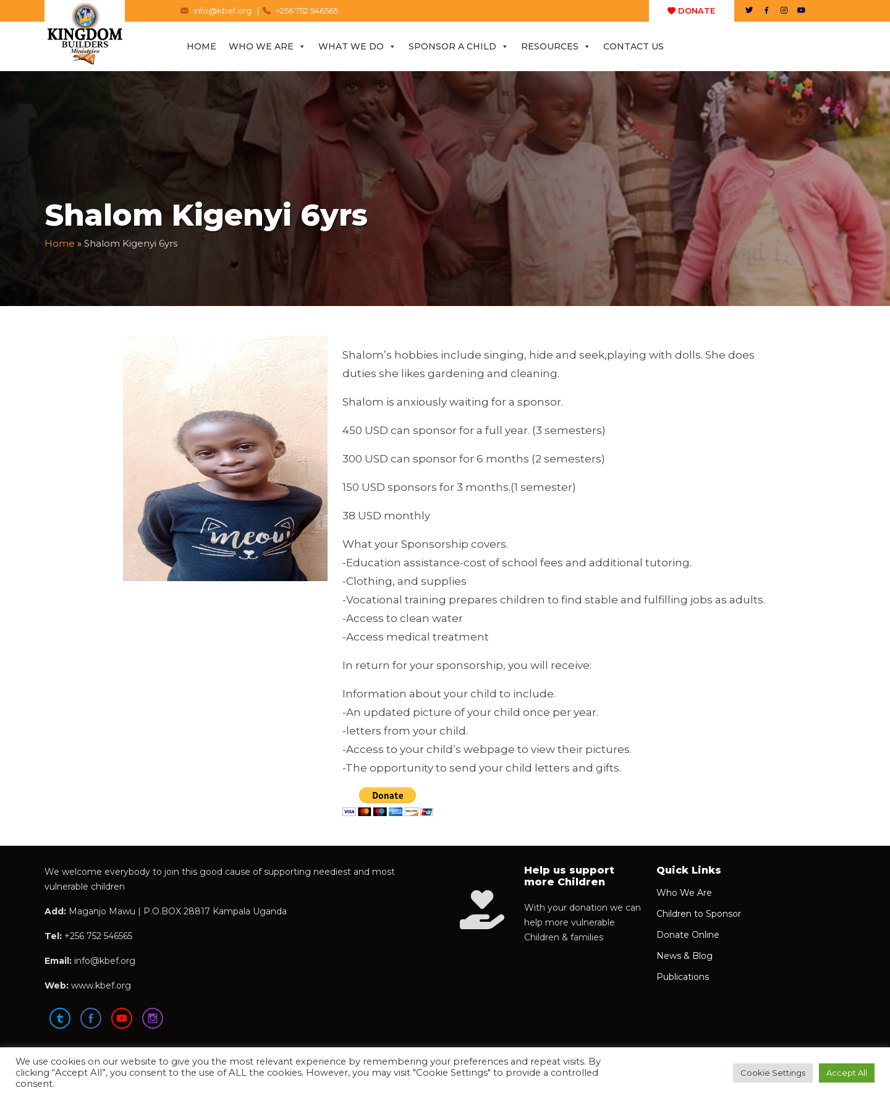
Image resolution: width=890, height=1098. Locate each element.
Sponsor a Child (459, 46)
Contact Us (633, 46)
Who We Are (267, 46)
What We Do (357, 46)
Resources (556, 46)
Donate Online (687, 934)
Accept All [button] (846, 1073)
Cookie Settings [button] (772, 1073)
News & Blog (684, 955)
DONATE (691, 10)
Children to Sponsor (698, 913)
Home (201, 46)
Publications (682, 976)
